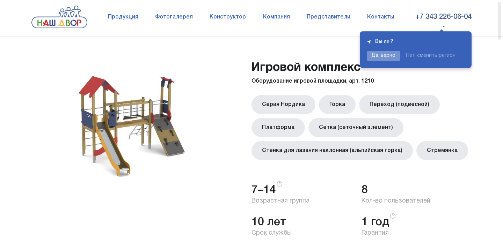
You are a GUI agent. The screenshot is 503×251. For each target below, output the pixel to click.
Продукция (123, 17)
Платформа (278, 127)
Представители (328, 17)
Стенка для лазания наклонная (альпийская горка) (332, 150)
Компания (276, 17)
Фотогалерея (174, 17)
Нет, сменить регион (430, 55)
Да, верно (383, 55)
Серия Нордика (283, 104)
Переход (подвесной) (399, 104)
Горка (337, 104)
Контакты (380, 17)
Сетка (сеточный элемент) (356, 127)
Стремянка (442, 150)
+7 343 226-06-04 (443, 17)
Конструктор (228, 17)
